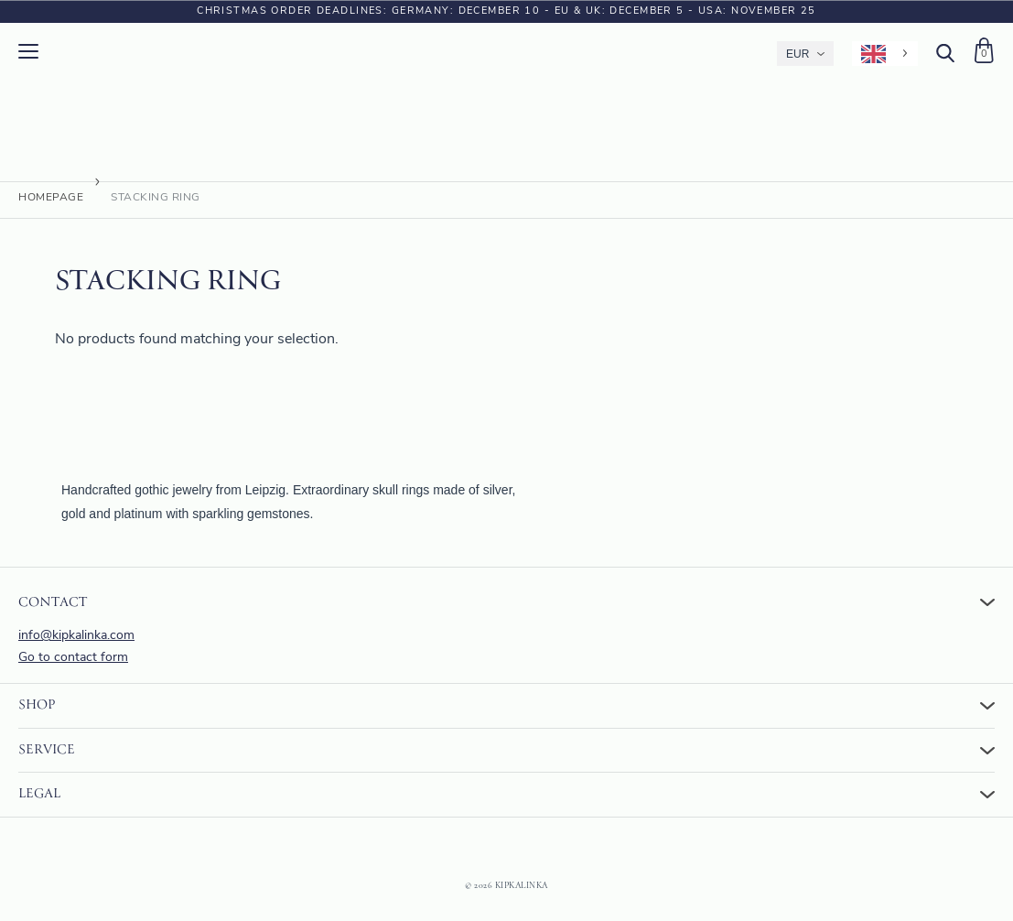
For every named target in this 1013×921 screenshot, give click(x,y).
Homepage (50, 202)
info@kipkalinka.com (76, 636)
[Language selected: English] (885, 53)
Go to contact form (73, 658)
